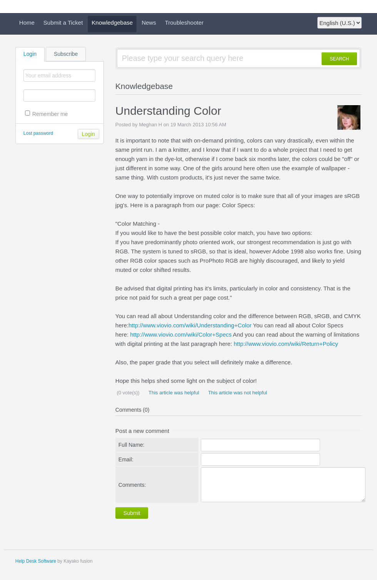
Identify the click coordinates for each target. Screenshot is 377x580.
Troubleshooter (184, 22)
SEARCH (339, 59)
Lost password (38, 133)
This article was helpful (173, 393)
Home (27, 22)
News (149, 22)
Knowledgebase (112, 22)
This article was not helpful (237, 393)
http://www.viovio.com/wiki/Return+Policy (286, 343)
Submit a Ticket (63, 22)
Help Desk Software (35, 561)
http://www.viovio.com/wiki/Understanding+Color (190, 325)
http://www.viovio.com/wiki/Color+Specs (181, 334)
